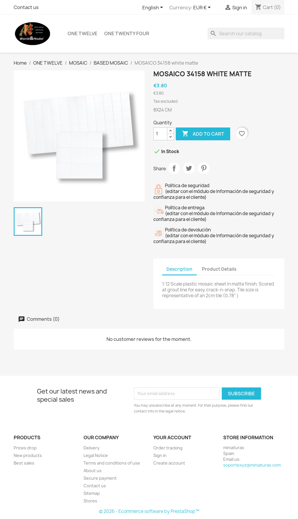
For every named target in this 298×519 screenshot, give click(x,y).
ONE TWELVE (82, 33)
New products (28, 455)
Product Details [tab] (219, 269)
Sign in (159, 455)
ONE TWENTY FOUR (126, 33)
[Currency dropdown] (203, 7)
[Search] (245, 33)
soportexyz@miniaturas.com (252, 465)
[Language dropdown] (153, 7)
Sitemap (92, 493)
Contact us (26, 7)
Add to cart (203, 134)
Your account (172, 437)
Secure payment (100, 478)
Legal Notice (96, 455)
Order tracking (167, 448)
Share (174, 168)
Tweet (189, 168)
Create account (169, 463)
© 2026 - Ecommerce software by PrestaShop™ (149, 511)
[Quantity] (160, 133)
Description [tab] (179, 269)
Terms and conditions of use (112, 463)
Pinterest (204, 168)
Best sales (24, 463)
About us (93, 470)
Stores (90, 501)
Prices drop (25, 448)
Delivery (92, 448)
